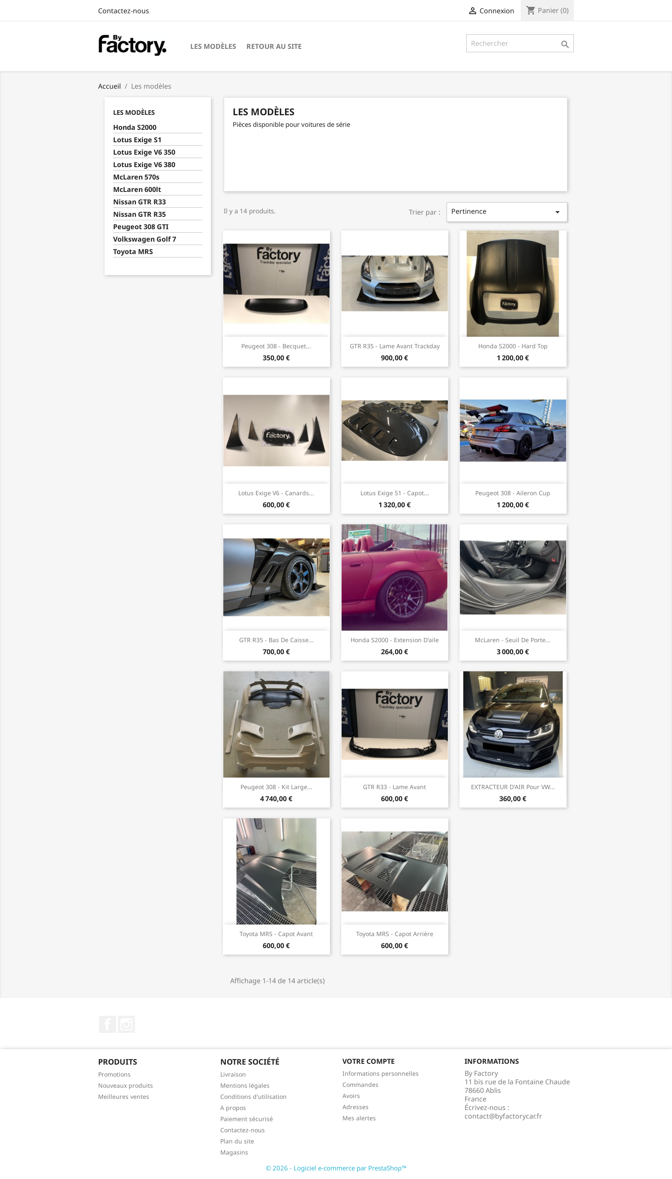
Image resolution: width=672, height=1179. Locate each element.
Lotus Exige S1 (137, 139)
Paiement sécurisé (246, 1119)
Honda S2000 (134, 127)
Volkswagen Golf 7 (144, 239)
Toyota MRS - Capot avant (276, 934)
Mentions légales (245, 1085)
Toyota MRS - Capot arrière (394, 934)
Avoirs (351, 1096)
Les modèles (213, 46)
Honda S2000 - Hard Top (513, 346)
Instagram (126, 1024)
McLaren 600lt (137, 189)
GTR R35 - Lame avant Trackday (395, 346)
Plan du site (237, 1141)
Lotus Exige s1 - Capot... (394, 493)
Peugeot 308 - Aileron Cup (512, 493)
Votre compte (368, 1061)
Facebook (107, 1024)
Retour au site (274, 46)
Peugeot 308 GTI (140, 226)
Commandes (360, 1084)
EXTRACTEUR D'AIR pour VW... (513, 787)
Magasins (234, 1152)
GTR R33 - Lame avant (394, 787)
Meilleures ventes (123, 1096)
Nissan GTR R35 (139, 214)
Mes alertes (359, 1118)
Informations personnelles (380, 1073)
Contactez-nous (123, 10)
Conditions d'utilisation (253, 1096)
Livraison (233, 1074)
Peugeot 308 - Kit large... (276, 787)
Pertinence (507, 211)
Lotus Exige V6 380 (144, 164)
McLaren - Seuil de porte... (513, 640)
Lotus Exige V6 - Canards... (276, 493)
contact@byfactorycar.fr (503, 1116)
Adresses (355, 1107)
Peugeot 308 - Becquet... (276, 346)
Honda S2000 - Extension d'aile (395, 640)
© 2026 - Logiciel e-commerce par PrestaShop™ (336, 1168)
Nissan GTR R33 (139, 201)
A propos (233, 1108)
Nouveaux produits (125, 1085)
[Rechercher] (520, 43)
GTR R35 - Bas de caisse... (276, 640)
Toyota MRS (133, 251)
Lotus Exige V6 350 (144, 152)
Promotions (114, 1074)
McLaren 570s (136, 177)
